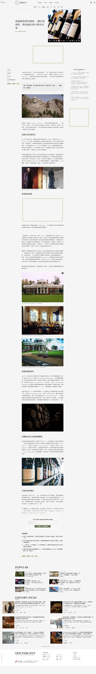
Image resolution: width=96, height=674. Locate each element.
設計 (55, 7)
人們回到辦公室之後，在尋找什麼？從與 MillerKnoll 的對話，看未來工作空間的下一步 (80, 93)
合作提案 (78, 667)
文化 (51, 7)
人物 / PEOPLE (59, 663)
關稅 (74, 651)
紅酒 (36, 556)
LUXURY (23, 608)
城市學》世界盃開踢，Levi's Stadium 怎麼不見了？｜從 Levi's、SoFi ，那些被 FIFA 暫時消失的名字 (80, 98)
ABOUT (74, 662)
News (71, 608)
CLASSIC (8, 70)
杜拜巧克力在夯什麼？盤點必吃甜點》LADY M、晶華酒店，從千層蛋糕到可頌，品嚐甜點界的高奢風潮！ (79, 602)
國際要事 (43, 7)
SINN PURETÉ (25, 633)
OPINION (60, 571)
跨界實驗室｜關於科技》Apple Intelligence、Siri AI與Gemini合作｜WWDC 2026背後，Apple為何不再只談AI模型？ (79, 82)
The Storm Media (30, 576)
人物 (39, 7)
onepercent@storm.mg (31, 670)
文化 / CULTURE (46, 666)
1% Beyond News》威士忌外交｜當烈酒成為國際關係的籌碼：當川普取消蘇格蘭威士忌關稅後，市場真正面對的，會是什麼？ (79, 639)
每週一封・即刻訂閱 (43, 526)
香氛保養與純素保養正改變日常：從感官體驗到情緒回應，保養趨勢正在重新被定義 (31, 620)
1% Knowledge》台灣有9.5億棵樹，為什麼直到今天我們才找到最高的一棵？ (80, 73)
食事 (58, 7)
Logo (25, 651)
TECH (26, 571)
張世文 (62, 576)
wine (18, 83)
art (66, 633)
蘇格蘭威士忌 (68, 651)
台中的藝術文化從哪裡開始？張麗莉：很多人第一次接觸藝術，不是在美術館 (80, 77)
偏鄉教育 (76, 633)
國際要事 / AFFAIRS (47, 664)
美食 (78, 615)
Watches (19, 615)
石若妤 (69, 613)
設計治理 (29, 651)
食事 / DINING (46, 667)
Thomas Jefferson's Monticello (37, 513)
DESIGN (26, 587)
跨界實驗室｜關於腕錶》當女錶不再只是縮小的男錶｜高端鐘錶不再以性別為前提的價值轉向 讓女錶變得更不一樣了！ (31, 603)
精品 (48, 7)
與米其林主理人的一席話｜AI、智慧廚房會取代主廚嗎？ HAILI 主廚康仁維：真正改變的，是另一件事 (80, 88)
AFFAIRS (29, 579)
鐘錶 (24, 615)
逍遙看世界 (70, 631)
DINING (8, 73)
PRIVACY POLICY (76, 665)
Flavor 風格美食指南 (20, 31)
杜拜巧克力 (73, 615)
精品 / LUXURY (59, 664)
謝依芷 (21, 631)
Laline (19, 633)
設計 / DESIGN (59, 666)
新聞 (61, 7)
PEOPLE (64, 571)
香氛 (30, 633)
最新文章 (35, 7)
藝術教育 (71, 633)
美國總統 (9, 83)
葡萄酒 (14, 83)
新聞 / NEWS (59, 667)
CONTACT (75, 664)
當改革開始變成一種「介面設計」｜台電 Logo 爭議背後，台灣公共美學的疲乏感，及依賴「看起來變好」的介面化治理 (32, 639)
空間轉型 (20, 651)
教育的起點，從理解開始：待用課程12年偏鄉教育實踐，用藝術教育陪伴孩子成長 (79, 620)
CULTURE (29, 571)
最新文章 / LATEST (46, 663)
